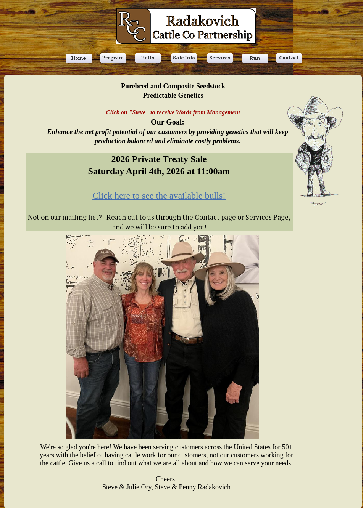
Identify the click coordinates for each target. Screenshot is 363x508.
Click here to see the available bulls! (159, 195)
